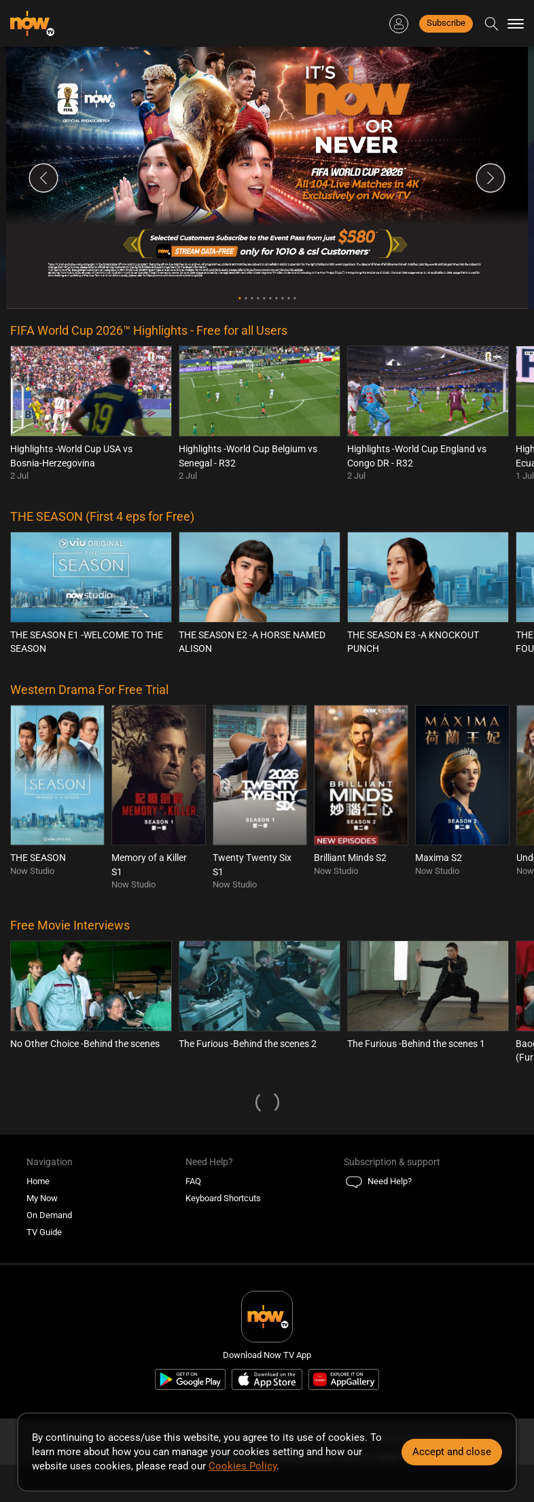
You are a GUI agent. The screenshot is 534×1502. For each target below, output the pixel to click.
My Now (42, 1198)
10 (294, 298)
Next (491, 178)
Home (38, 1181)
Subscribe (446, 23)
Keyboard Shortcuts (223, 1198)
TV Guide (44, 1232)
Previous (43, 178)
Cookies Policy (243, 1466)
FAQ (193, 1181)
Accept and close (451, 1452)
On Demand (49, 1215)
